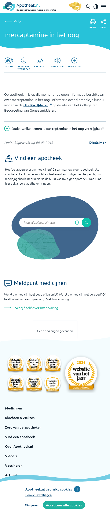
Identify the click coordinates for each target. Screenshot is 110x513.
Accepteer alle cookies (64, 505)
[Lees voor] (57, 62)
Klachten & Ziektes (19, 417)
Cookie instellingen (38, 495)
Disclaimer (97, 142)
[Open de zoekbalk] (88, 6)
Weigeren (31, 505)
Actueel (11, 474)
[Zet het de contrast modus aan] (95, 6)
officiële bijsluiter (35, 105)
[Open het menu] (103, 6)
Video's (11, 455)
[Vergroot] (40, 62)
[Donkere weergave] (24, 63)
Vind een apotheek (20, 436)
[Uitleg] (8, 62)
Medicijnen (13, 408)
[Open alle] (74, 62)
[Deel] (103, 24)
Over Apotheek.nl (19, 446)
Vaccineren (13, 465)
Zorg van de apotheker (23, 427)
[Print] (92, 24)
